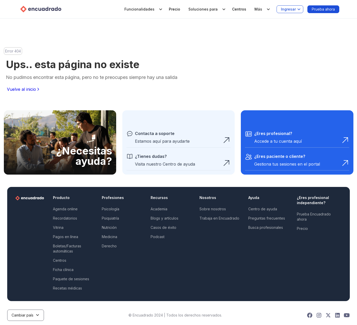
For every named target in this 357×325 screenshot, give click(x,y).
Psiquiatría (110, 218)
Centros (239, 9)
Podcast (157, 236)
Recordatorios (65, 218)
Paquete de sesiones (71, 279)
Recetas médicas (67, 288)
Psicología (110, 209)
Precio (174, 9)
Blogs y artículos (164, 218)
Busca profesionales (265, 227)
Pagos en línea (65, 236)
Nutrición (109, 227)
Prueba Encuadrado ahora (314, 216)
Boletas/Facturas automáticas (67, 248)
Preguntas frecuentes (266, 218)
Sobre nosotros (212, 209)
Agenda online (65, 209)
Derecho (109, 246)
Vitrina (58, 227)
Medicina (109, 236)
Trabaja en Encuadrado (219, 218)
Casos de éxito (163, 227)
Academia (159, 209)
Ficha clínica (63, 269)
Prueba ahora (323, 9)
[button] (142, 9)
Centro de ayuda (262, 209)
